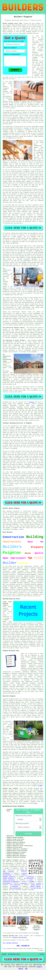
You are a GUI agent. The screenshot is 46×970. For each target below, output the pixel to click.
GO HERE (40, 785)
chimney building (8, 878)
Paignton (31, 402)
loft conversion (15, 884)
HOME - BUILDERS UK (23, 945)
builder (28, 594)
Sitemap (4, 954)
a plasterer (14, 886)
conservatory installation (11, 881)
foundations (6, 873)
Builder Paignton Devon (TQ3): (13, 23)
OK (26, 969)
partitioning (7, 883)
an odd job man (36, 888)
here (36, 803)
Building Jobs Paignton (20, 937)
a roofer (38, 883)
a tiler (30, 879)
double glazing (36, 884)
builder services (24, 800)
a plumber (32, 881)
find (25, 788)
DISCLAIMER (41, 13)
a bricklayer (30, 876)
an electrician (29, 878)
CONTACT (36, 13)
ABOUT (31, 13)
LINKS (27, 13)
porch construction (15, 888)
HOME (24, 13)
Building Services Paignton (13, 806)
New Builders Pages (14, 954)
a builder (6, 868)
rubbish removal (35, 886)
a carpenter (23, 883)
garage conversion (9, 879)
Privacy (42, 954)
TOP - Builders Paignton (10, 942)
